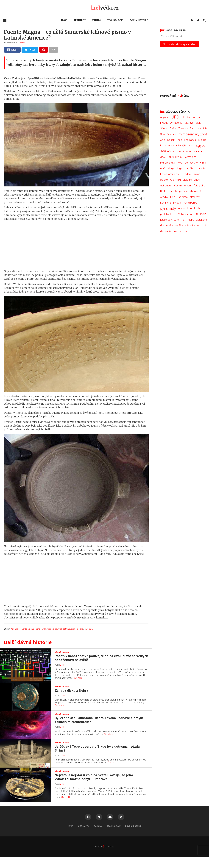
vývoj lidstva (192, 225)
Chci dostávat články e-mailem (179, 44)
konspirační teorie (170, 174)
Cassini (178, 185)
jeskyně (183, 191)
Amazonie (176, 122)
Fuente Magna (27, 629)
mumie (201, 168)
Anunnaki (15, 629)
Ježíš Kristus (167, 151)
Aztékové (201, 219)
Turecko (183, 128)
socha (183, 231)
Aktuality (80, 20)
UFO (175, 117)
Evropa (177, 202)
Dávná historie (139, 20)
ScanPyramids (168, 134)
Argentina (182, 168)
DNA (162, 191)
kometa (183, 197)
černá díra (190, 157)
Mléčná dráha (183, 151)
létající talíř (166, 219)
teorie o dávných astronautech (61, 629)
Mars (171, 168)
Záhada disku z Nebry (71, 690)
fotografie (199, 185)
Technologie (115, 20)
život (192, 168)
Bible (198, 122)
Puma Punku (40, 629)
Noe (191, 145)
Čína (176, 219)
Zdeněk (22, 43)
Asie (162, 139)
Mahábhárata (167, 162)
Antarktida (185, 208)
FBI (183, 219)
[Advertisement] (76, 245)
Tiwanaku (88, 629)
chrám (188, 185)
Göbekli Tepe (174, 139)
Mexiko (202, 139)
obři (203, 225)
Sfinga (163, 128)
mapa (191, 219)
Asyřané (164, 117)
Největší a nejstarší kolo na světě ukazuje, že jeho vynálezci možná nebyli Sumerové (94, 777)
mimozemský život (193, 134)
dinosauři (165, 231)
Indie (203, 214)
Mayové (189, 122)
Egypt (200, 145)
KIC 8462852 (176, 157)
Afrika (173, 128)
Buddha (186, 174)
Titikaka (79, 629)
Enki (175, 231)
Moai (180, 162)
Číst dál (77, 678)
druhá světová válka (171, 225)
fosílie (197, 208)
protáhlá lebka (168, 214)
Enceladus (190, 139)
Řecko (164, 179)
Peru (173, 197)
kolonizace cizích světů (173, 145)
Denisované (191, 162)
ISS (196, 214)
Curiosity (172, 191)
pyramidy (168, 208)
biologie (187, 179)
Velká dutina (185, 214)
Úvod (64, 20)
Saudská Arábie (198, 128)
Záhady (96, 20)
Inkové (196, 174)
